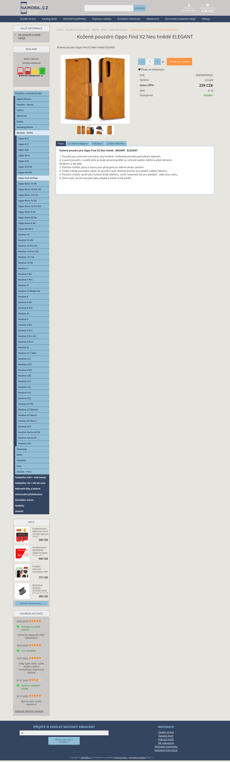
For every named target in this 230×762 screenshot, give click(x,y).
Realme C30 (24, 375)
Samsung (22, 449)
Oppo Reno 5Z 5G (27, 217)
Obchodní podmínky (74, 19)
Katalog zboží (49, 19)
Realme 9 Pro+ (26, 341)
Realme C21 (24, 358)
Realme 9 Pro (25, 330)
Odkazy (206, 19)
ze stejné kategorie (78, 143)
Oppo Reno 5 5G (26, 211)
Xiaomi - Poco (24, 471)
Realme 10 (23, 234)
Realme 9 (23, 319)
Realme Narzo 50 (27, 437)
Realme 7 (23, 268)
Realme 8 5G (25, 302)
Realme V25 (24, 443)
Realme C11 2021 (27, 353)
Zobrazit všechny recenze (29, 711)
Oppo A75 (23, 161)
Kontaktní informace (129, 19)
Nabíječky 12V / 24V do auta (30, 482)
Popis (61, 143)
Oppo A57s (24, 155)
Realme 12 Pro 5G (27, 245)
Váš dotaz (97, 143)
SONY (20, 454)
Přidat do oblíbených (151, 69)
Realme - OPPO (25, 132)
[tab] (61, 143)
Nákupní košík (166, 739)
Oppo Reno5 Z (25, 228)
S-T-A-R (209, 80)
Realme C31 (24, 381)
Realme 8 (23, 296)
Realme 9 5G (25, 324)
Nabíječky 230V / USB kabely (30, 477)
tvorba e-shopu (120, 757)
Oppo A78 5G (25, 166)
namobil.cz (85, 757)
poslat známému (115, 143)
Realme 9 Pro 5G (27, 336)
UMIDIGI (21, 460)
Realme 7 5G (25, 274)
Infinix (20, 110)
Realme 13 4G (25, 262)
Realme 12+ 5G (26, 257)
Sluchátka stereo (24, 499)
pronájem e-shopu (137, 757)
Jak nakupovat (166, 743)
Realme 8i (23, 313)
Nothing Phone (25, 127)
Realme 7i (23, 285)
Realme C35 (24, 392)
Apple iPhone (24, 98)
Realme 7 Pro (25, 279)
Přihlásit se (189, 8)
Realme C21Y (25, 364)
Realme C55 (24, 398)
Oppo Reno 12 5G (27, 200)
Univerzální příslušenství (28, 494)
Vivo (19, 466)
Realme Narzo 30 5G (29, 432)
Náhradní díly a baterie (27, 488)
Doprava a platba (101, 19)
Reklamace (153, 19)
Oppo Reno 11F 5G (28, 194)
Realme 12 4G (25, 240)
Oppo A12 (23, 138)
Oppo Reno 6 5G (26, 223)
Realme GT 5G (25, 403)
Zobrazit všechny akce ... (31, 603)
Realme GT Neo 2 (27, 415)
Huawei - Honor (25, 104)
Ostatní (19, 511)
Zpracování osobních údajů (180, 19)
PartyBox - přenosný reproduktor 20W (40, 569)
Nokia (20, 121)
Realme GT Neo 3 (27, 420)
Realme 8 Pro (25, 307)
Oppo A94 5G (25, 172)
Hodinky (19, 505)
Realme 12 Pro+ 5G (28, 251)
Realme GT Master (28, 409)
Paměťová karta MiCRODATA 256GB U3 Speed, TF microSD (40, 551)
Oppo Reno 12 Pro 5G (29, 206)
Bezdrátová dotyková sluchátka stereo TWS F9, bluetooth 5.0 (40, 588)
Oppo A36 (23, 149)
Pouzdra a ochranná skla (28, 93)
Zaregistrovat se (189, 10)
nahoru (225, 757)
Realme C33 (24, 386)
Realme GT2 (24, 426)
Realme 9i (23, 347)
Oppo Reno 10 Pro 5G (29, 189)
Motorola (22, 115)
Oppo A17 (23, 144)
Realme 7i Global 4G (29, 290)
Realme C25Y (25, 370)
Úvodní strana (28, 19)
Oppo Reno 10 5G (27, 183)
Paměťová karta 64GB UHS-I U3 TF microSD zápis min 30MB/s (40, 532)
